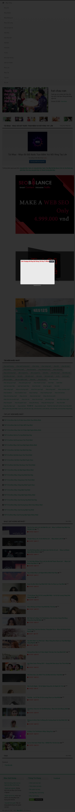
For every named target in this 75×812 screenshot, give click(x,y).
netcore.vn (39, 285)
